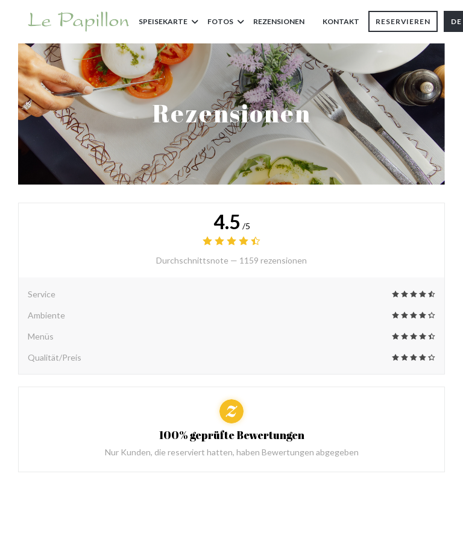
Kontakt (341, 21)
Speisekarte (168, 21)
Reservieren (403, 21)
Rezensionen (278, 21)
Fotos (225, 21)
